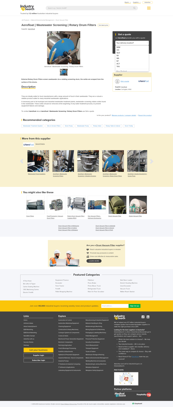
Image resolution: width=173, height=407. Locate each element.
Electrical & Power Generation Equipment (71, 339)
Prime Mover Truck (94, 286)
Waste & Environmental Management (42, 20)
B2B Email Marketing (30, 333)
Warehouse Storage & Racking (95, 355)
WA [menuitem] (118, 58)
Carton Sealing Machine (31, 287)
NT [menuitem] (118, 61)
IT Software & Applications (66, 367)
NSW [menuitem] (118, 47)
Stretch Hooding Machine (128, 283)
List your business (38, 350)
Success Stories (28, 342)
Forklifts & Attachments (65, 351)
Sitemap (26, 345)
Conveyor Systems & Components (68, 333)
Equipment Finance (62, 280)
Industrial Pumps (63, 361)
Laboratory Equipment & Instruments (69, 370)
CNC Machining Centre (31, 289)
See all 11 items (40, 144)
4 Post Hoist (27, 281)
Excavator (58, 283)
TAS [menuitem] (118, 66)
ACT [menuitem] (118, 64)
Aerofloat (31, 29)
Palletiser (91, 280)
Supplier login (38, 355)
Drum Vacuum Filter (62, 20)
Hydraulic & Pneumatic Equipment (68, 355)
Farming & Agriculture (65, 345)
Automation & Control (65, 320)
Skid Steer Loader (126, 280)
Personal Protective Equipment (95, 339)
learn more (94, 261)
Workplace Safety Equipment (94, 370)
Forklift (57, 289)
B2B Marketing (28, 329)
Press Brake (92, 283)
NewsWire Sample (29, 336)
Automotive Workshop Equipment (68, 323)
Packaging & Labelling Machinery (96, 333)
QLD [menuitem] (118, 53)
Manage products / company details (124, 115)
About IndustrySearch (30, 326)
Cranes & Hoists (63, 336)
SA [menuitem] (118, 55)
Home (25, 320)
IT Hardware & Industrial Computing (69, 364)
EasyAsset (135, 357)
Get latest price (103, 25)
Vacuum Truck (125, 289)
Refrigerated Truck (94, 289)
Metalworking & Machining (94, 326)
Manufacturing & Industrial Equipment (97, 320)
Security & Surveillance (93, 342)
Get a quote (125, 81)
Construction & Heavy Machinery (68, 329)
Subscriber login (38, 360)
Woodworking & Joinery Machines (96, 364)
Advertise (147, 2)
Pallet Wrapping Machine (63, 292)
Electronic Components (65, 342)
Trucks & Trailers (91, 351)
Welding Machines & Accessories (96, 361)
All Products (25, 20)
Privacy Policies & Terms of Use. (69, 404)
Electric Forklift (28, 292)
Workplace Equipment (92, 367)
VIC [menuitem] (118, 50)
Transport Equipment (92, 348)
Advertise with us (29, 339)
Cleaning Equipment (64, 326)
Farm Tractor (59, 286)
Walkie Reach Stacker (127, 292)
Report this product (145, 115)
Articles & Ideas (28, 323)
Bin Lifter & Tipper (29, 284)
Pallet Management (92, 336)
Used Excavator (125, 286)
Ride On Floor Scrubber (96, 292)
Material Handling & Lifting (94, 323)
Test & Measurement (92, 345)
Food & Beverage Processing (67, 348)
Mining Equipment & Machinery (95, 329)
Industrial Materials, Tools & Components (70, 358)
